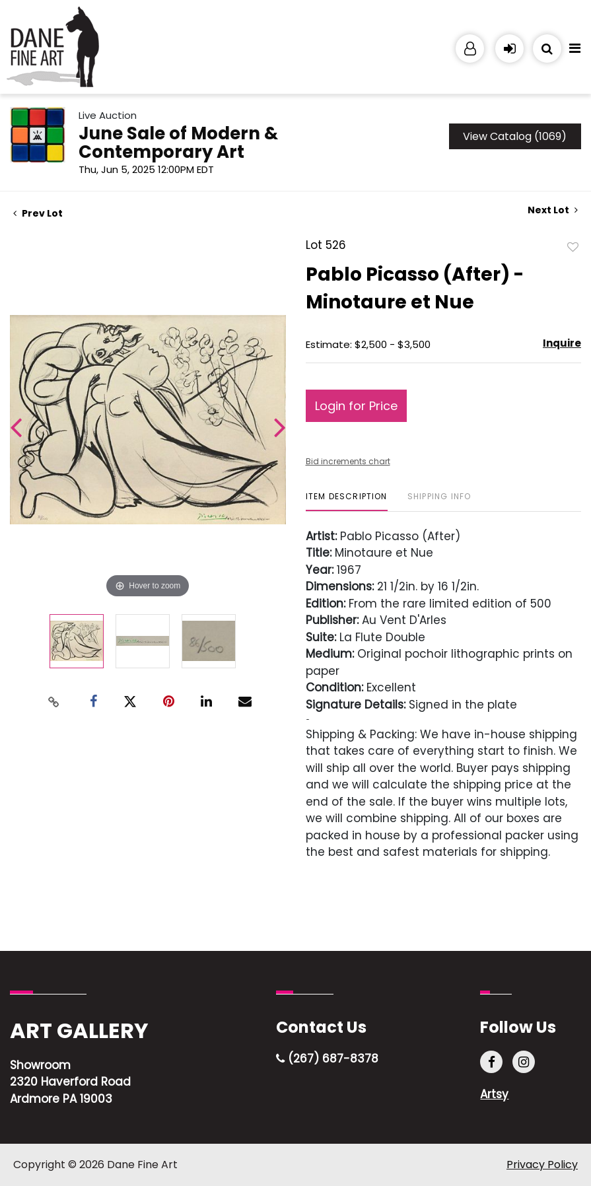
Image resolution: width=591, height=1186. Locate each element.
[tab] (347, 501)
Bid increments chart (348, 461)
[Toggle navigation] (574, 51)
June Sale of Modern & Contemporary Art (178, 143)
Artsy (494, 1094)
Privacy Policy (542, 1164)
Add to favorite (573, 246)
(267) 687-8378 (327, 1058)
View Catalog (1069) (515, 136)
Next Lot (553, 210)
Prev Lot (38, 213)
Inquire (562, 343)
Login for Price (356, 406)
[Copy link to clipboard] (53, 702)
